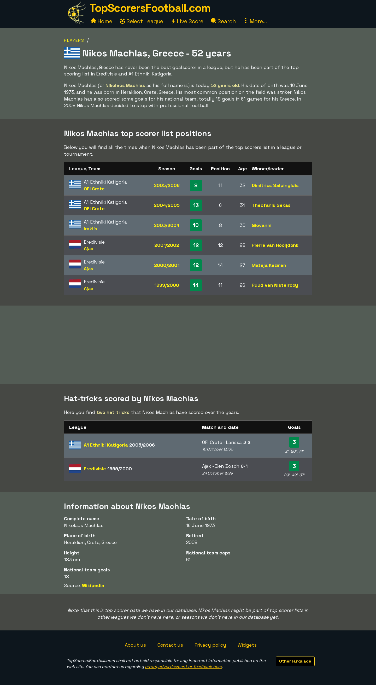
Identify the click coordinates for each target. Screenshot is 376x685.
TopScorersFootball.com (150, 8)
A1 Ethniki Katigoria (119, 445)
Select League (141, 21)
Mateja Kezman (269, 265)
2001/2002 (166, 245)
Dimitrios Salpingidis (275, 185)
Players (74, 40)
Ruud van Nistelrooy (275, 285)
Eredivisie (108, 469)
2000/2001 (166, 265)
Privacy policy (210, 645)
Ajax (89, 248)
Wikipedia (93, 585)
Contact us (170, 645)
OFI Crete (94, 189)
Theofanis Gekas (271, 205)
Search (223, 21)
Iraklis (90, 229)
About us (135, 645)
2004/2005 (167, 205)
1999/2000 (166, 285)
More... (255, 21)
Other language (295, 661)
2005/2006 (166, 185)
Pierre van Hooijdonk (275, 245)
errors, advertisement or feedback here (183, 666)
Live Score (187, 21)
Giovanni (261, 225)
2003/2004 (167, 225)
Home (101, 21)
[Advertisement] (188, 344)
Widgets (247, 645)
